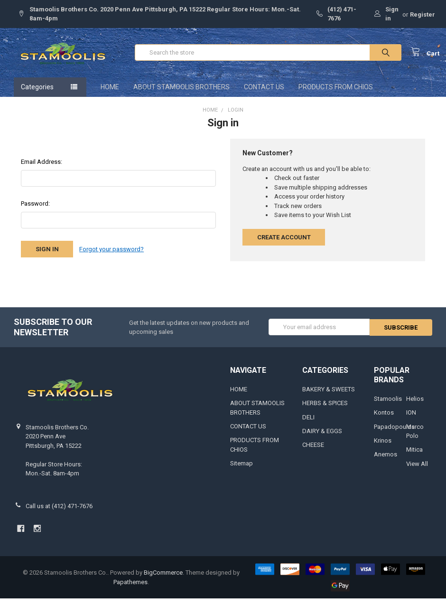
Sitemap (241, 470)
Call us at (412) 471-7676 (59, 513)
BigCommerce (163, 579)
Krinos (382, 447)
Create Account (284, 244)
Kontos (384, 419)
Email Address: (41, 168)
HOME (110, 94)
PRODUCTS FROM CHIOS (335, 94)
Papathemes (130, 589)
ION (411, 419)
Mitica (414, 457)
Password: (35, 210)
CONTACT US (264, 94)
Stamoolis (388, 405)
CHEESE (313, 452)
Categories (37, 94)
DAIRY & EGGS (322, 438)
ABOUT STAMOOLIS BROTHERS (181, 94)
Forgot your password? (111, 256)
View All (417, 470)
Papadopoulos (394, 433)
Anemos (385, 461)
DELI (308, 424)
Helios (415, 405)
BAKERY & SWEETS (328, 396)
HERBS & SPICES (325, 410)
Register (422, 14)
